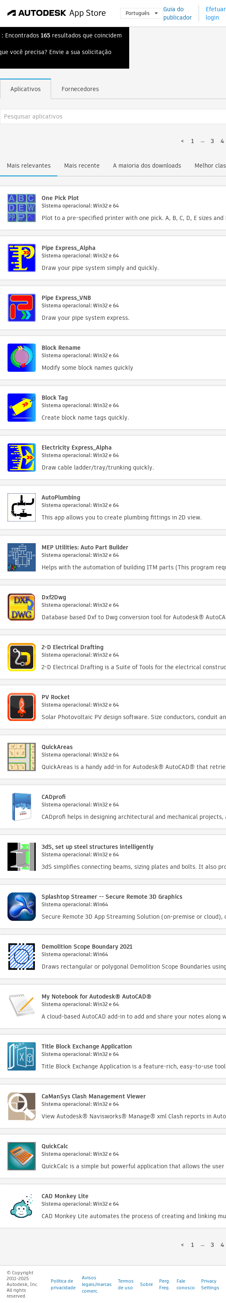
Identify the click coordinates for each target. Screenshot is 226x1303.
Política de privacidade (63, 1284)
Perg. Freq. (164, 1284)
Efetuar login (216, 13)
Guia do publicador (177, 13)
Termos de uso (126, 1284)
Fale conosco (186, 1284)
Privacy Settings (210, 1284)
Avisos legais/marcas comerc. (97, 1284)
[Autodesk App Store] (57, 13)
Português (141, 13)
